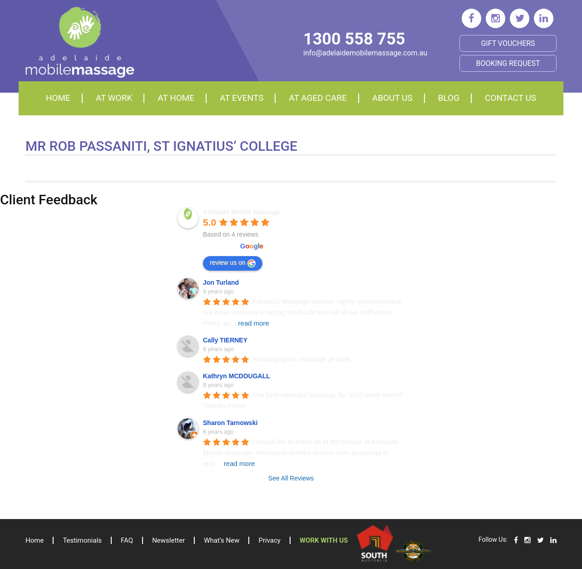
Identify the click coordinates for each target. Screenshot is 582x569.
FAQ (127, 540)
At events (241, 98)
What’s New (221, 540)
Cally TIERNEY (225, 340)
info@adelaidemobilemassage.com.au (365, 53)
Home (58, 98)
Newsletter (168, 540)
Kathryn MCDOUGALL (236, 376)
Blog (448, 98)
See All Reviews (291, 478)
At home (176, 98)
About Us (392, 98)
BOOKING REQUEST (508, 63)
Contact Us (510, 98)
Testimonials (82, 540)
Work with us (324, 540)
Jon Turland (221, 282)
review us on (233, 263)
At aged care (317, 98)
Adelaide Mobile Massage (241, 212)
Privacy (269, 540)
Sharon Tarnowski (230, 422)
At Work (114, 98)
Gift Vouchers (508, 43)
